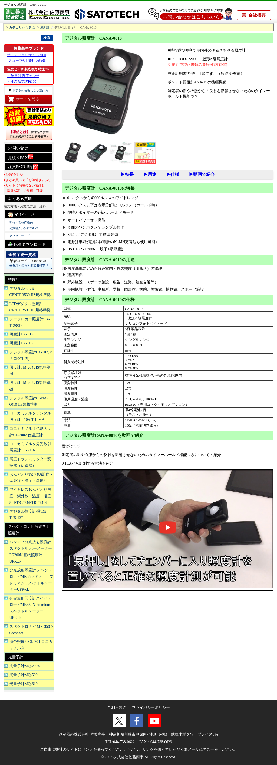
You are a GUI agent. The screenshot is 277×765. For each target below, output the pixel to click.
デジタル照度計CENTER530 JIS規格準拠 (30, 292)
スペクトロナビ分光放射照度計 (29, 530)
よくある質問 (20, 198)
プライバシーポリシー (151, 708)
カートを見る (23, 99)
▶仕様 (172, 174)
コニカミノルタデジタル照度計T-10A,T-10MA (30, 416)
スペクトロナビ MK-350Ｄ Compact (31, 630)
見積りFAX (20, 157)
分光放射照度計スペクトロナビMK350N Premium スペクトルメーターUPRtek (30, 608)
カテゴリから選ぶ (22, 27)
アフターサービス (21, 235)
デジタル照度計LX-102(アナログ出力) (31, 355)
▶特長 (127, 174)
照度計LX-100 (21, 334)
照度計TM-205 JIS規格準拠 (30, 386)
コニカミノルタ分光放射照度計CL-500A (30, 447)
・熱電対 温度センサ (23, 76)
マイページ (21, 214)
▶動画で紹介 (202, 174)
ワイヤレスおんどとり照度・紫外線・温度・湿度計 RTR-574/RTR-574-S (30, 496)
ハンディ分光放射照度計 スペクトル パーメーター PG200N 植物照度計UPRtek (30, 551)
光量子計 (15, 657)
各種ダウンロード (27, 244)
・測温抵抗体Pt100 (21, 81)
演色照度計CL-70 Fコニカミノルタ (31, 645)
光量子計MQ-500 (23, 675)
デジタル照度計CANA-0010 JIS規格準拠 (28, 401)
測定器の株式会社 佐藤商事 (82, 734)
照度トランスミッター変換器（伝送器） (30, 462)
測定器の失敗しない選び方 (30, 90)
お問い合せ (18, 148)
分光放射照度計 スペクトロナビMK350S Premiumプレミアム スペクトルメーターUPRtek (31, 579)
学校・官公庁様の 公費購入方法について (24, 225)
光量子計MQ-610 (23, 684)
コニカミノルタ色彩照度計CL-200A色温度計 (30, 432)
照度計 (45, 27)
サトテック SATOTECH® (26, 55)
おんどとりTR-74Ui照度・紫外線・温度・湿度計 (31, 477)
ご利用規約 (116, 708)
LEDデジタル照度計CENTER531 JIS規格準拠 (30, 307)
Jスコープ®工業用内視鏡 (26, 61)
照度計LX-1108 (22, 343)
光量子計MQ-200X (24, 666)
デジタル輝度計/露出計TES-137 (28, 514)
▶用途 (149, 174)
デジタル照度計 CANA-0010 (25, 4)
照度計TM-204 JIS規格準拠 (30, 370)
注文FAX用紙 (23, 167)
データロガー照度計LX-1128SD (29, 322)
